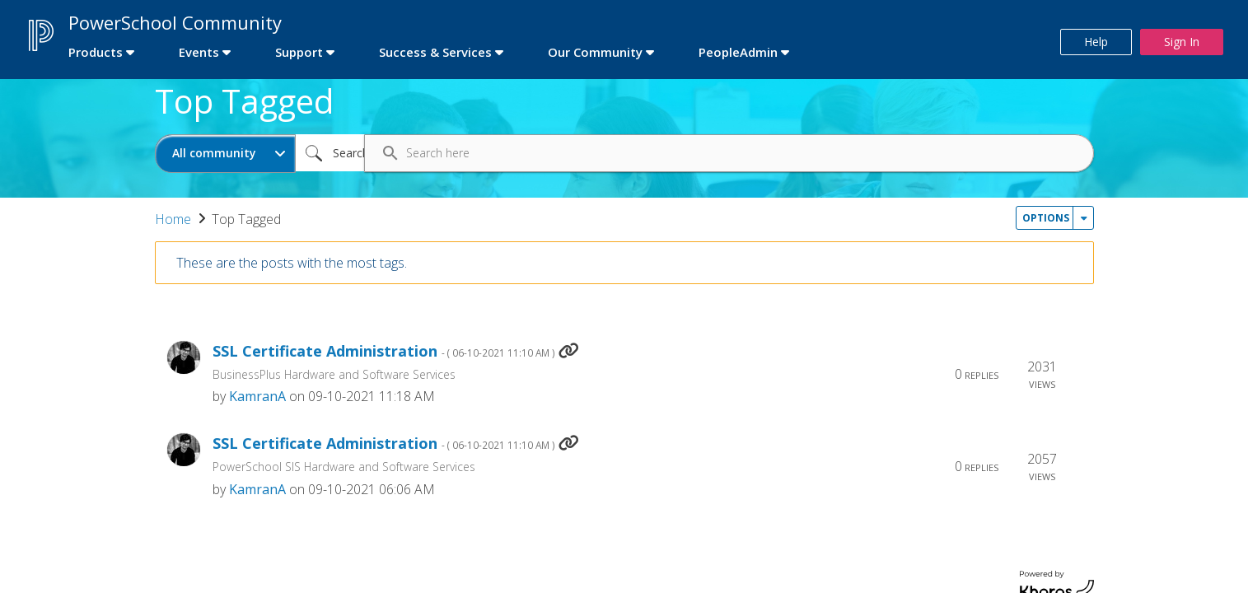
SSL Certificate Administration (384, 351)
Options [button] (1045, 218)
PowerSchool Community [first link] (175, 22)
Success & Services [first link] (435, 52)
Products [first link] (95, 52)
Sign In (1181, 41)
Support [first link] (299, 52)
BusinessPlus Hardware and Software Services (334, 374)
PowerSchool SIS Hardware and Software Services (344, 466)
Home (173, 219)
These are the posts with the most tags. (291, 262)
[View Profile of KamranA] (257, 396)
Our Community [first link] (595, 52)
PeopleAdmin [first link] (738, 52)
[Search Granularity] (225, 153)
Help (1096, 41)
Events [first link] (199, 52)
